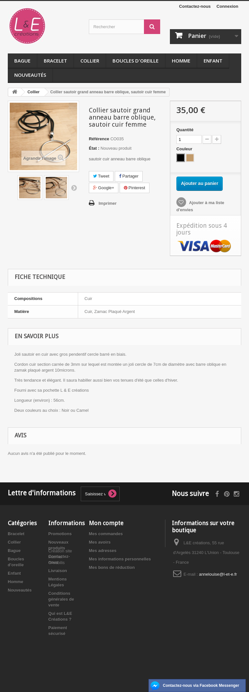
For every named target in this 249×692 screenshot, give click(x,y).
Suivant (74, 187)
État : (94, 148)
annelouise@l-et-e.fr (218, 574)
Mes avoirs (100, 542)
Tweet (101, 176)
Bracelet (55, 60)
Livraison (57, 570)
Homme (181, 60)
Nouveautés (30, 75)
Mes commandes (106, 533)
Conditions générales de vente (61, 599)
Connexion (227, 6)
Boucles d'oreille (136, 60)
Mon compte (106, 523)
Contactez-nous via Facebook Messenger (201, 685)
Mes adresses (102, 550)
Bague (22, 60)
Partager (128, 176)
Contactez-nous (195, 6)
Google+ (103, 187)
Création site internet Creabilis (60, 650)
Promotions (60, 533)
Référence (99, 138)
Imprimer (108, 203)
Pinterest (134, 187)
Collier (89, 60)
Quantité (185, 129)
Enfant (213, 60)
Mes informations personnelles (120, 559)
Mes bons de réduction (112, 567)
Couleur (185, 148)
